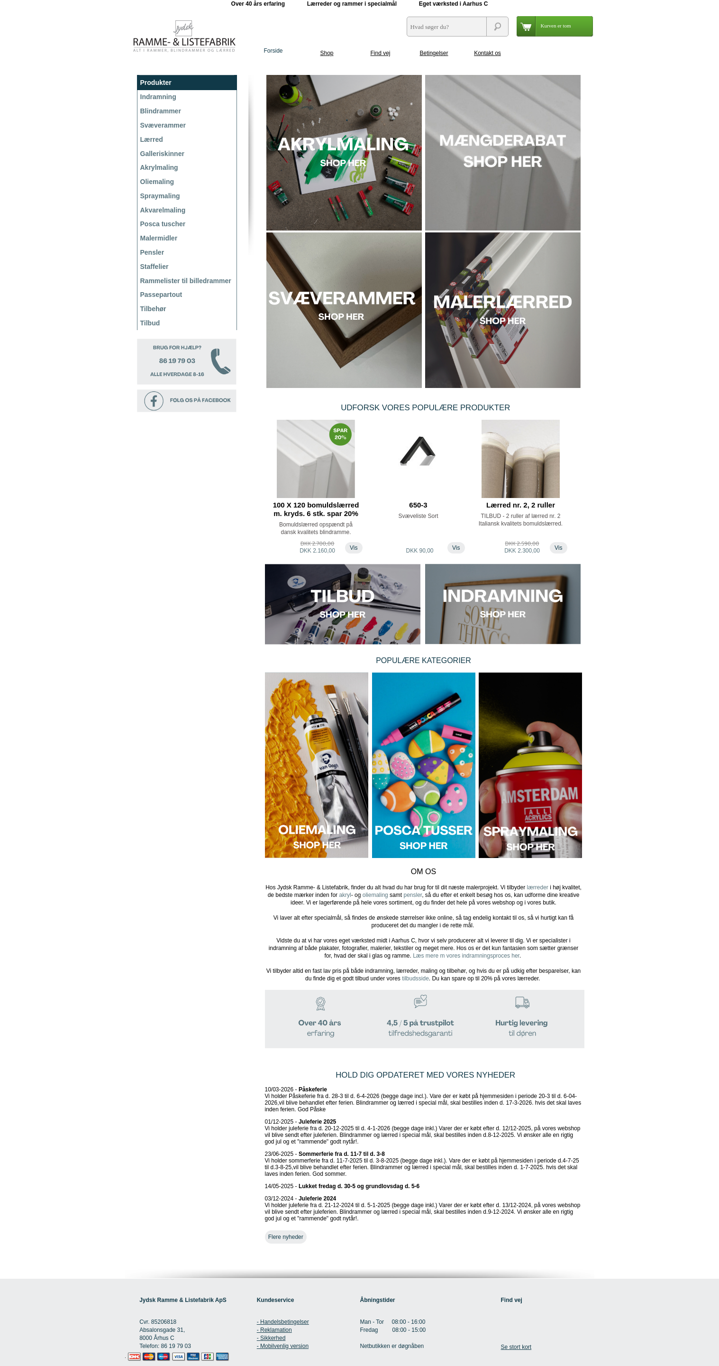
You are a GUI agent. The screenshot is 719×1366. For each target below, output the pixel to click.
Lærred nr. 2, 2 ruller (520, 505)
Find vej (380, 53)
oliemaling (375, 895)
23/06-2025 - (422, 1164)
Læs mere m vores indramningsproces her (466, 955)
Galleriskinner (162, 153)
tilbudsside (415, 978)
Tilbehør (153, 309)
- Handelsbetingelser (283, 1322)
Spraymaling (160, 196)
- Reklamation (274, 1330)
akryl (345, 895)
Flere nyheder (285, 1237)
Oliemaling (157, 181)
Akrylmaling (159, 167)
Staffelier (154, 266)
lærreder (537, 887)
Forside (273, 50)
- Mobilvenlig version (283, 1346)
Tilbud (150, 323)
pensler (412, 895)
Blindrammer (160, 111)
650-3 (418, 505)
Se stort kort (516, 1347)
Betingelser (433, 53)
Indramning (158, 97)
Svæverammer (163, 125)
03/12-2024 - (423, 1208)
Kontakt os (487, 53)
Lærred (151, 139)
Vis (353, 548)
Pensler (152, 252)
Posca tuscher (163, 224)
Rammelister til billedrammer (185, 281)
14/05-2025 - (342, 1186)
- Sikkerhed (271, 1338)
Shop (326, 53)
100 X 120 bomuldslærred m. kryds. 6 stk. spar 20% (316, 509)
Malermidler (159, 238)
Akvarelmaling (163, 210)
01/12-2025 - (423, 1131)
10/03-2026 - (423, 1099)
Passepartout (161, 294)
